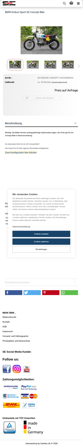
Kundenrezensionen (17, 282)
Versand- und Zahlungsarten (15, 336)
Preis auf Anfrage (66, 90)
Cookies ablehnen (41, 242)
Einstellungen (41, 249)
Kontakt (6, 322)
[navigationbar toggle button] (78, 3)
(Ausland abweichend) (59, 82)
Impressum (8, 331)
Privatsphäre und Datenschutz (16, 341)
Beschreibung (13, 123)
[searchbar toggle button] (64, 3)
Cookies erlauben (41, 234)
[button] (78, 66)
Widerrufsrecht (9, 317)
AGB (5, 326)
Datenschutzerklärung (21, 226)
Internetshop (31, 443)
